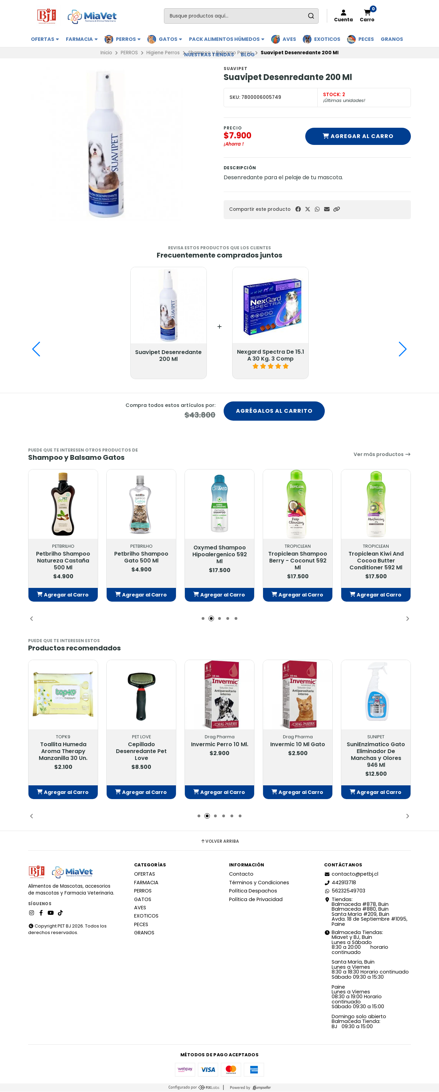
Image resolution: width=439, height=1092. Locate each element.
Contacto (241, 874)
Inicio (106, 52)
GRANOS (392, 39)
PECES (366, 39)
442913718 (340, 882)
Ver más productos (382, 455)
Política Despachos (253, 891)
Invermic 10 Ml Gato (297, 745)
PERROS (128, 39)
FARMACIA (82, 39)
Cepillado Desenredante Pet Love (141, 752)
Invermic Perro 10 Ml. (219, 745)
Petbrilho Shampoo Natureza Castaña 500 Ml (63, 561)
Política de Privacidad (256, 899)
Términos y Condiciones (259, 882)
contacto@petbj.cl (351, 874)
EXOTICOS (327, 39)
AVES (289, 39)
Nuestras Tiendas (209, 54)
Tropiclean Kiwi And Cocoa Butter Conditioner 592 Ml (376, 561)
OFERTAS (45, 39)
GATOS (170, 39)
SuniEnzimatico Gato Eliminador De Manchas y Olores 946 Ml (376, 755)
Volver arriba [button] (219, 842)
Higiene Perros (163, 52)
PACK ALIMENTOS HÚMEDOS (226, 39)
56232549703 (344, 891)
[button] (336, 209)
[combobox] (241, 16)
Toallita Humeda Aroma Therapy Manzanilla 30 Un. (63, 752)
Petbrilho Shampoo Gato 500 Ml (141, 558)
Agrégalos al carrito (274, 411)
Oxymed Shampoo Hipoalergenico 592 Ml (219, 555)
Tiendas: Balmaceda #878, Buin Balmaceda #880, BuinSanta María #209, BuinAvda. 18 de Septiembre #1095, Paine (365, 912)
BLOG (248, 54)
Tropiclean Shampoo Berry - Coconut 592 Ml (297, 561)
